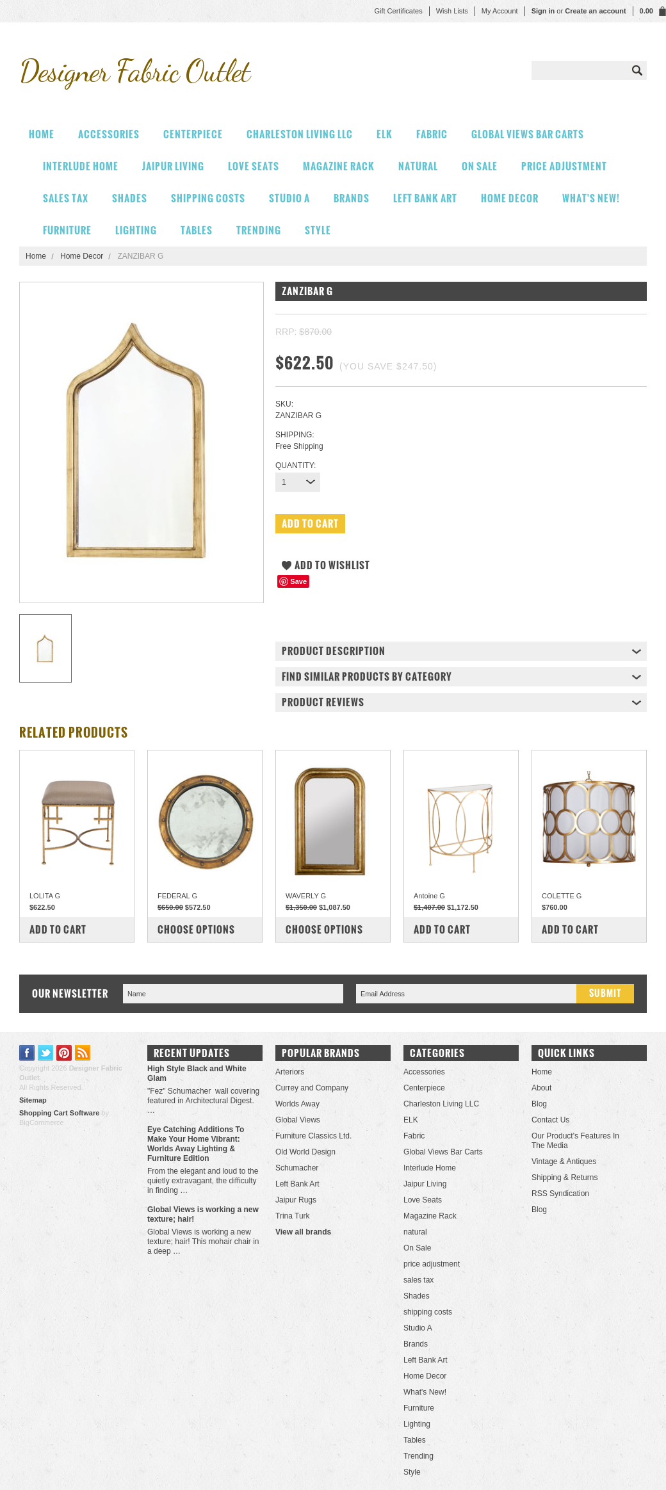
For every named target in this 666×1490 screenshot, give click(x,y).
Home (36, 256)
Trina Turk (292, 1215)
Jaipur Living (173, 166)
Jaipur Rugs (295, 1199)
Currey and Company (311, 1087)
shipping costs (208, 198)
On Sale (480, 166)
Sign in (543, 11)
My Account (500, 11)
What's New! (591, 198)
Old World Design (305, 1151)
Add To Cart (57, 929)
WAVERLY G (306, 896)
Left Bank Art (425, 198)
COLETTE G (561, 896)
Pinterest (64, 1053)
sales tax (65, 198)
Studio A (289, 198)
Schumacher (296, 1167)
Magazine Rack (339, 166)
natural (418, 166)
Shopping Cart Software (59, 1113)
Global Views (297, 1119)
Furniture (67, 230)
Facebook (27, 1053)
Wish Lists (452, 11)
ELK (385, 134)
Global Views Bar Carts (527, 134)
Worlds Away (297, 1103)
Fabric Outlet (134, 71)
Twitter (46, 1053)
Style (318, 230)
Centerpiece (193, 134)
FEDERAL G (177, 896)
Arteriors (289, 1071)
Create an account (595, 11)
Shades (129, 198)
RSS (83, 1053)
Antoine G (429, 896)
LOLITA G (44, 896)
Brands (352, 198)
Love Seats (253, 166)
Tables (197, 230)
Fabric (432, 134)
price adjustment (564, 166)
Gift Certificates (398, 11)
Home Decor (510, 198)
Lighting (136, 230)
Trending (258, 230)
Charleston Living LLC (300, 134)
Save (298, 581)
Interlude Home (80, 166)
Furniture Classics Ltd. (313, 1135)
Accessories (109, 134)
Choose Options (196, 929)
